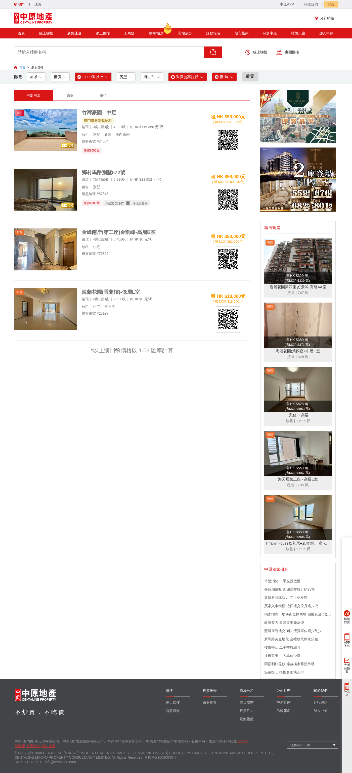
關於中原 (270, 33)
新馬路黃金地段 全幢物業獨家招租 (291, 639)
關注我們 (311, 4)
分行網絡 (326, 18)
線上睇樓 (46, 33)
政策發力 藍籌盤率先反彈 (284, 622)
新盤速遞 (74, 33)
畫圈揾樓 (287, 52)
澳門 (19, 4)
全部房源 (33, 95)
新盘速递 (173, 711)
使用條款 (33, 746)
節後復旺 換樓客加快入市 (284, 672)
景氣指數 (247, 719)
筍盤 (70, 95)
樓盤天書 (298, 33)
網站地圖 (48, 746)
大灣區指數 (347, 668)
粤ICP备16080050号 (161, 757)
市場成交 (185, 33)
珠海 (37, 4)
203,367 (118, 203)
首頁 (21, 33)
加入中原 (326, 33)
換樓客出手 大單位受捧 (282, 656)
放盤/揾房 (156, 31)
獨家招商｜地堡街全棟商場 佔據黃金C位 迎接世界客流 (298, 614)
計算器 (347, 693)
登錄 (331, 4)
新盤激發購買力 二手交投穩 (285, 598)
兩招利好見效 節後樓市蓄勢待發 (289, 664)
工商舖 (129, 33)
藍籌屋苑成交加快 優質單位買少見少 (293, 631)
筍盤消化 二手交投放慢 (282, 581)
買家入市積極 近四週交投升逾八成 (291, 606)
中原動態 (284, 702)
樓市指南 (242, 33)
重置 (250, 76)
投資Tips (246, 711)
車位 (103, 95)
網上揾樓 (103, 33)
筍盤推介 (210, 702)
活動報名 (213, 33)
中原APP (287, 4)
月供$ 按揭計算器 (126, 203)
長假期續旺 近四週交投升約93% (289, 589)
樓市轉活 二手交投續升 (282, 647)
